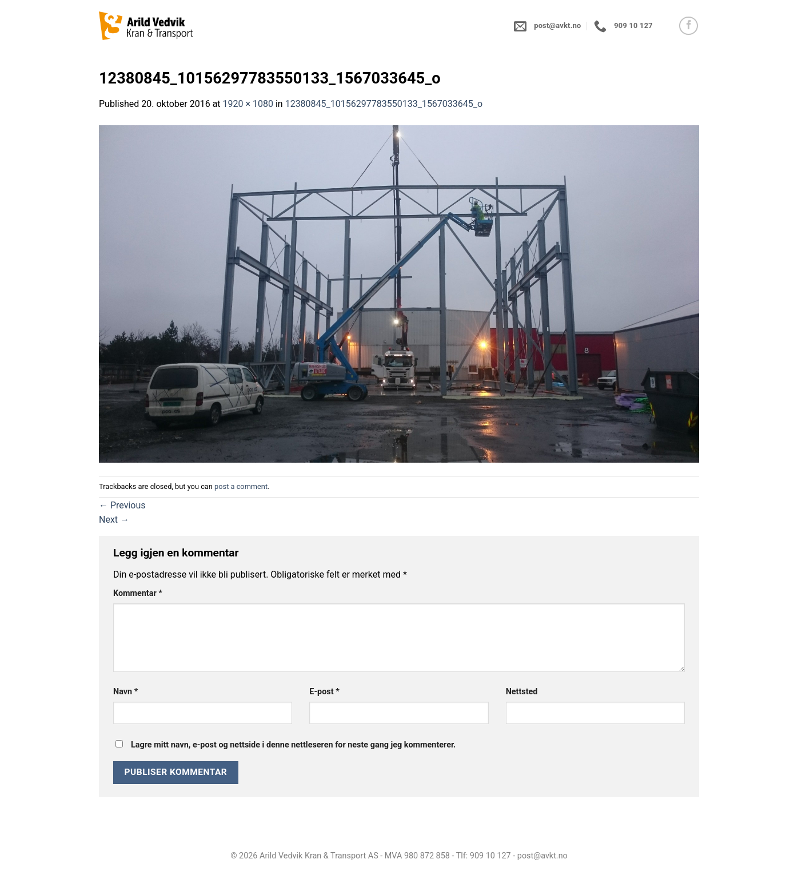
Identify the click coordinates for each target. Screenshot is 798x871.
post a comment (241, 486)
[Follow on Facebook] (688, 26)
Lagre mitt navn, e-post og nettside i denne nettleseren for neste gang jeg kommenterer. (293, 745)
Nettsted (522, 692)
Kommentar (137, 593)
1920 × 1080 (248, 103)
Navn (125, 692)
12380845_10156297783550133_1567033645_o (384, 103)
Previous (122, 505)
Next (114, 519)
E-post (324, 692)
